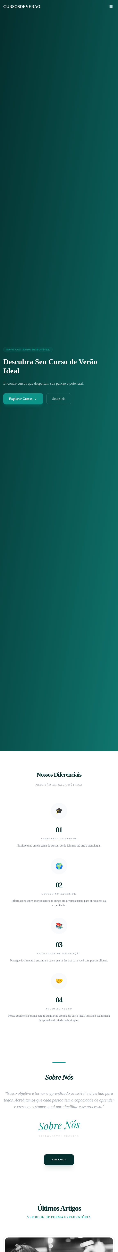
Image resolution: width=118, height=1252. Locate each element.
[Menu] (111, 6)
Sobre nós (58, 398)
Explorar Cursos (23, 398)
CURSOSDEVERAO (21, 6)
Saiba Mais (59, 1160)
